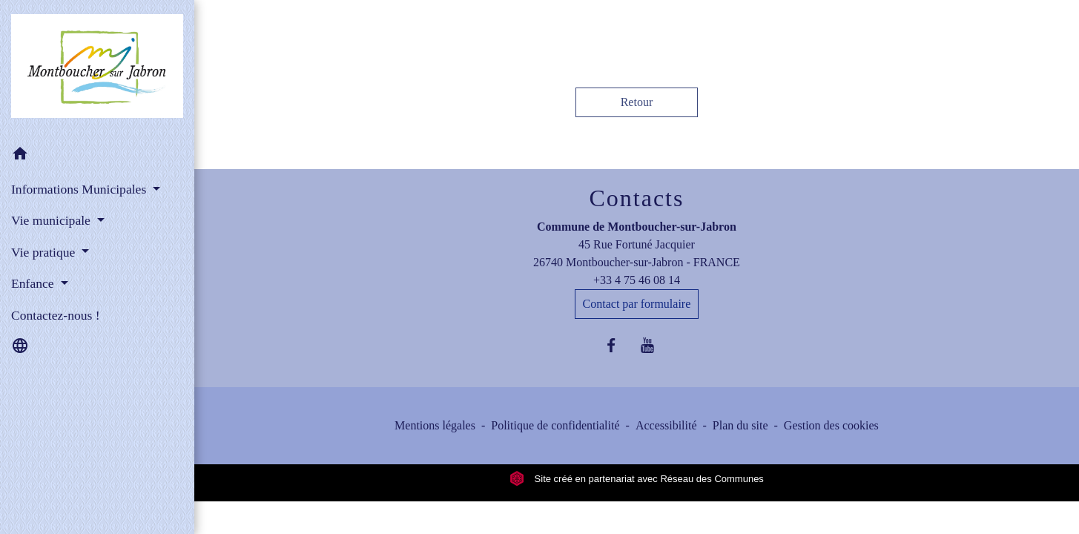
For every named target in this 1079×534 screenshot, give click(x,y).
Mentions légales (435, 425)
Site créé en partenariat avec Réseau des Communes (636, 478)
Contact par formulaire (637, 303)
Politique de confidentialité (555, 425)
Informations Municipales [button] (80, 189)
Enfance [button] (34, 283)
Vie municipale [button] (52, 220)
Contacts (636, 198)
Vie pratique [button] (45, 252)
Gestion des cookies (831, 425)
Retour (637, 102)
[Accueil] (97, 69)
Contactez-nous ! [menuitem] (55, 315)
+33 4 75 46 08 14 (636, 280)
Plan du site (740, 425)
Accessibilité (666, 425)
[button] (97, 156)
